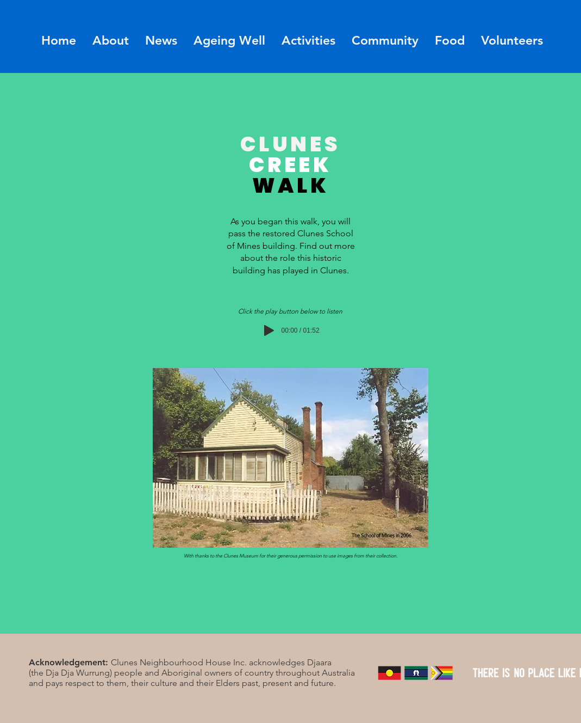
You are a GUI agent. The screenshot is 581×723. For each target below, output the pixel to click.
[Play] (269, 330)
